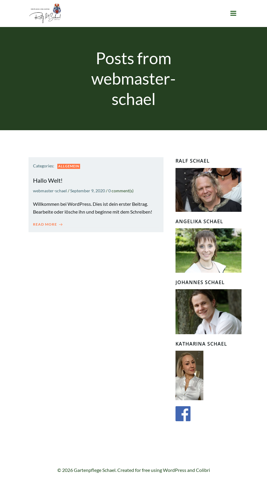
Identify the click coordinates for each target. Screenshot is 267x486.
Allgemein (68, 166)
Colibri (203, 470)
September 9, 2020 (87, 190)
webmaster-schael (50, 190)
